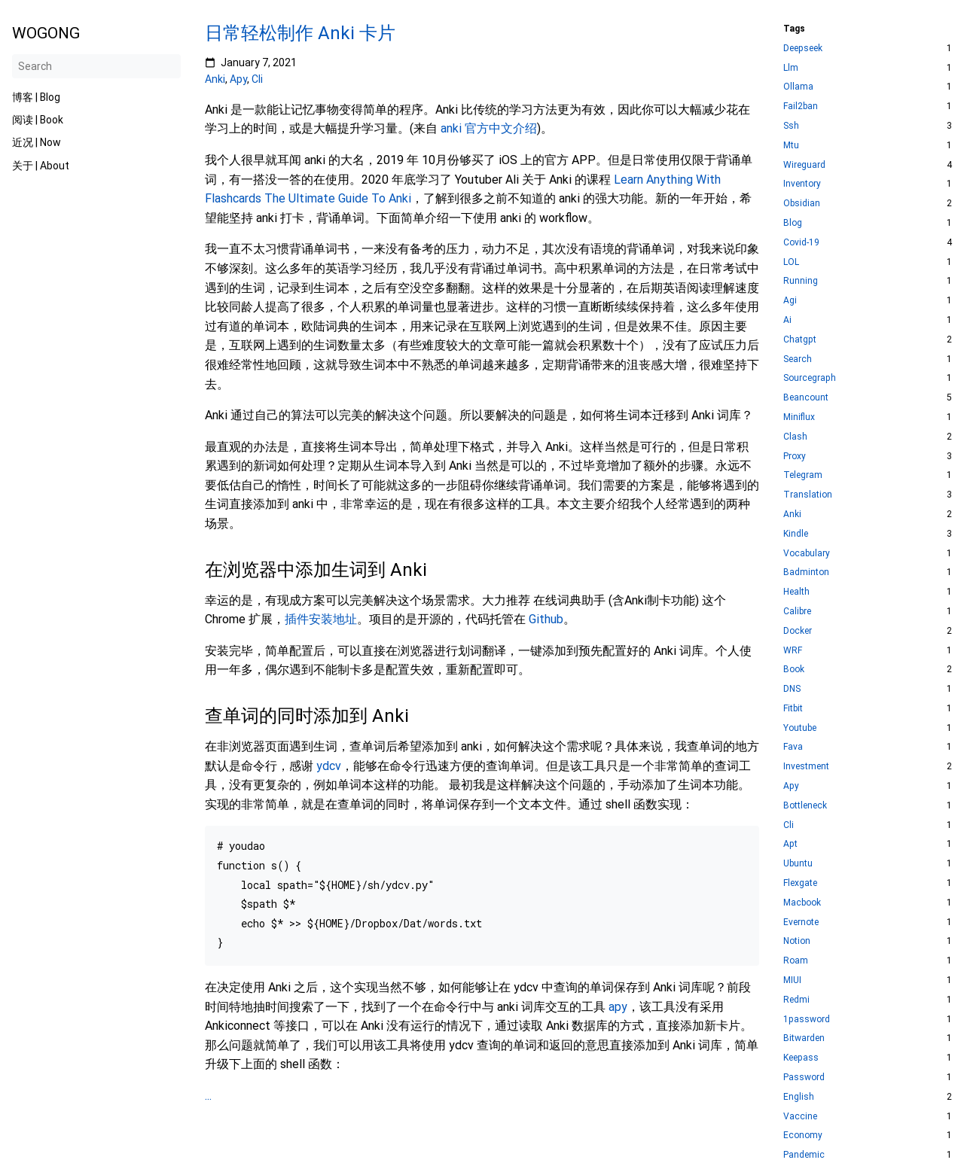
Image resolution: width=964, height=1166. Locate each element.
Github (546, 619)
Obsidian (801, 204)
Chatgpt (799, 340)
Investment (806, 767)
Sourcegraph (809, 378)
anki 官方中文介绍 (489, 128)
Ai (787, 320)
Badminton (806, 572)
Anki (215, 79)
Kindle (795, 534)
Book (793, 669)
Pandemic (804, 1155)
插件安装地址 (321, 619)
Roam (795, 961)
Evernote (801, 922)
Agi (790, 301)
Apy (238, 79)
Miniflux (799, 417)
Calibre (797, 611)
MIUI (792, 980)
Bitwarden (804, 1038)
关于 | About (40, 166)
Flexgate (800, 883)
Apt (790, 844)
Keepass (801, 1058)
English (798, 1097)
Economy (802, 1135)
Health (796, 592)
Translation (807, 495)
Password (804, 1077)
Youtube (799, 728)
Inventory (802, 184)
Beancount (805, 398)
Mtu (791, 146)
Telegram (802, 475)
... (208, 1095)
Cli (257, 79)
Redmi (796, 1000)
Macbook (802, 903)
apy (618, 1007)
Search (797, 359)
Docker (797, 631)
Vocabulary (806, 554)
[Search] (96, 66)
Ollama (798, 87)
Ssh (791, 126)
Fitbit (793, 709)
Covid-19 (801, 243)
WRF (792, 651)
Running (800, 281)
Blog (792, 223)
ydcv (328, 766)
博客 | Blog (36, 97)
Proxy (794, 456)
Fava (793, 747)
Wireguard (804, 165)
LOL (791, 262)
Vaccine (800, 1117)
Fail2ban (800, 106)
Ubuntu (798, 864)
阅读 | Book (37, 120)
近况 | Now (36, 142)
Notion (796, 941)
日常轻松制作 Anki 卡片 (300, 33)
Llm (790, 68)
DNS (792, 689)
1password (806, 1019)
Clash (795, 437)
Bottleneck (805, 806)
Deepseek (802, 48)
